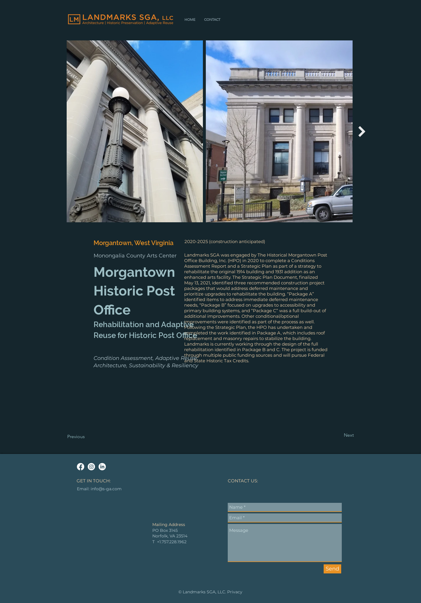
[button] (212, 19)
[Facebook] (80, 466)
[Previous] (86, 437)
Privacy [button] (234, 592)
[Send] (332, 568)
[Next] (339, 435)
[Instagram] (91, 466)
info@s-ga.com (106, 488)
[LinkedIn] (102, 466)
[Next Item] (361, 131)
